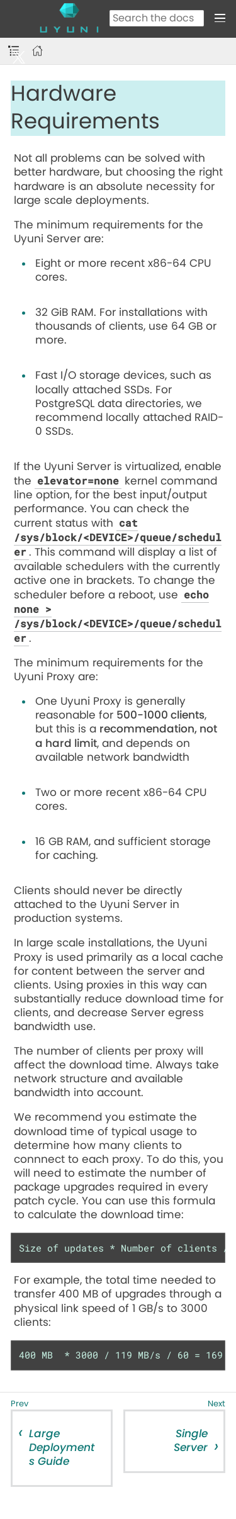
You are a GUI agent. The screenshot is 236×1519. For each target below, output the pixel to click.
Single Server (191, 1440)
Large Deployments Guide (61, 1447)
